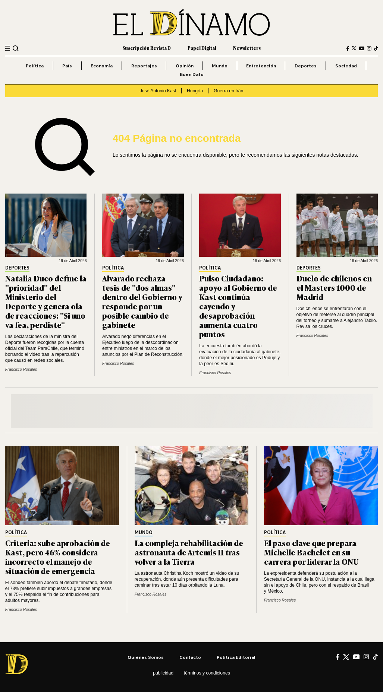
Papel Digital (202, 48)
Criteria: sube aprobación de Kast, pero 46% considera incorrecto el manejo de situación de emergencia (57, 556)
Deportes (306, 65)
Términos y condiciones (207, 673)
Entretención (261, 65)
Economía (102, 65)
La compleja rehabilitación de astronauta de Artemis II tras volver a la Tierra (189, 552)
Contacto (190, 657)
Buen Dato (192, 74)
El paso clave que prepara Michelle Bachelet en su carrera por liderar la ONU (311, 552)
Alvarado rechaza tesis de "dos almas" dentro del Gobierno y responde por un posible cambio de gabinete (142, 301)
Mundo (219, 65)
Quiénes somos (146, 657)
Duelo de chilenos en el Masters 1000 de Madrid (334, 287)
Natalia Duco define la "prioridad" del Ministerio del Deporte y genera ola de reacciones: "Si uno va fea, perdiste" (46, 301)
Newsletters (247, 48)
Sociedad (346, 65)
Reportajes (144, 65)
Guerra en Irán (228, 90)
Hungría (195, 90)
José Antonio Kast (158, 90)
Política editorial (236, 657)
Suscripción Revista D (146, 48)
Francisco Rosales (21, 369)
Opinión (185, 65)
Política (35, 65)
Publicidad (163, 673)
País (67, 65)
